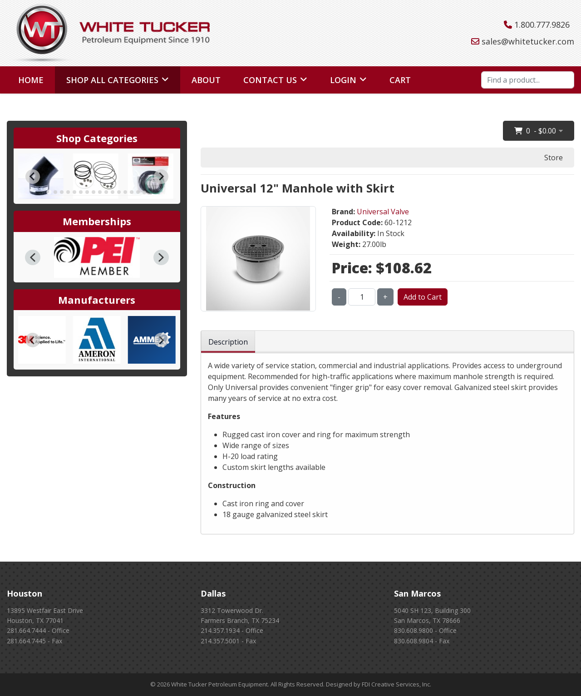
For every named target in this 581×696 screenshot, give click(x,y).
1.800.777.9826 (542, 24)
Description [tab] (228, 342)
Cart (400, 79)
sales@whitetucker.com (528, 41)
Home (31, 79)
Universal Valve (383, 212)
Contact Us (270, 79)
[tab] (49, 192)
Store (553, 158)
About (206, 79)
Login (343, 79)
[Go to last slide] (32, 176)
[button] (32, 257)
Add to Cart (423, 297)
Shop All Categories (112, 79)
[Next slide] (161, 176)
